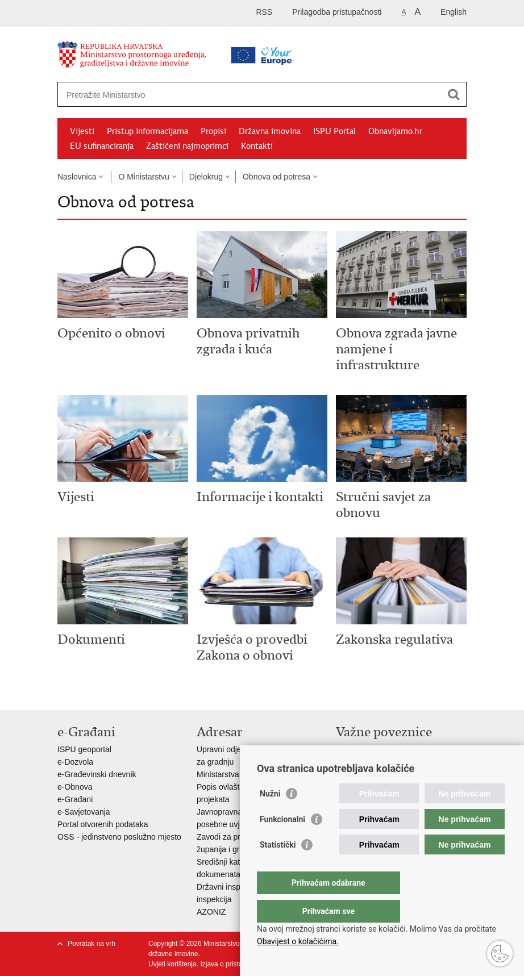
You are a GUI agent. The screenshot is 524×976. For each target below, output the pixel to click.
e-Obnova (74, 786)
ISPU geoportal (84, 749)
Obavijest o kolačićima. (298, 941)
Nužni (270, 816)
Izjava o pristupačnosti (234, 964)
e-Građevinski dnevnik (96, 774)
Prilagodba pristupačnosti (336, 11)
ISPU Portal (334, 131)
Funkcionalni (282, 841)
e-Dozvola (75, 761)
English (453, 11)
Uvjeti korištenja (172, 964)
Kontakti (257, 146)
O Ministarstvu (143, 176)
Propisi (213, 131)
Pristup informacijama (147, 131)
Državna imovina (270, 131)
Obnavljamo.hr (395, 131)
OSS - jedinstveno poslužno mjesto (119, 836)
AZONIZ (211, 911)
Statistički (278, 867)
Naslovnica (76, 176)
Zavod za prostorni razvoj (380, 761)
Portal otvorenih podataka (102, 824)
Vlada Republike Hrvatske (381, 749)
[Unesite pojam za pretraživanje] (226, 94)
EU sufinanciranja (102, 146)
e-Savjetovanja (83, 811)
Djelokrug (206, 176)
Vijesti (82, 131)
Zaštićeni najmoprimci (187, 146)
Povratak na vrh (91, 944)
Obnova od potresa (276, 176)
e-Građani (75, 799)
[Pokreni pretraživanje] (453, 94)
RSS (264, 11)
